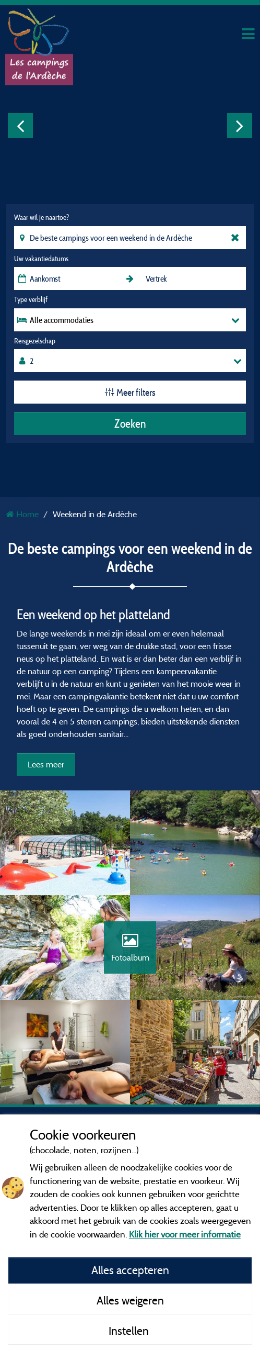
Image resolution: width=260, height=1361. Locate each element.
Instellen (130, 1330)
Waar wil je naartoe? (41, 217)
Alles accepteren (130, 1270)
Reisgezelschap (34, 340)
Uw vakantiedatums (41, 258)
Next (239, 125)
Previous (20, 125)
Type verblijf (31, 299)
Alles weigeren (130, 1300)
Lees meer (46, 764)
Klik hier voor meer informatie (185, 1234)
